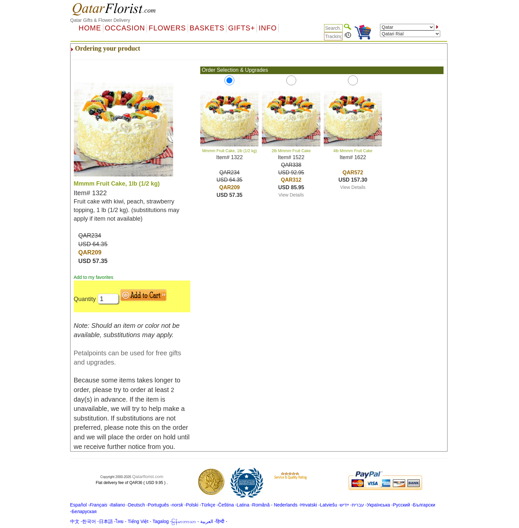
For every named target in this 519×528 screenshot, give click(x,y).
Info (268, 28)
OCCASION (125, 28)
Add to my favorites (94, 277)
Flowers (167, 28)
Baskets (207, 28)
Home (90, 28)
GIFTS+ (241, 28)
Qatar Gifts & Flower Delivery (100, 20)
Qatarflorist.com (147, 476)
